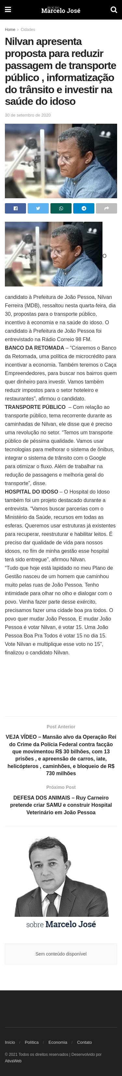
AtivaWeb (13, 1061)
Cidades (28, 29)
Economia (57, 1042)
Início (10, 1042)
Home (10, 29)
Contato (84, 1042)
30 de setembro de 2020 (28, 115)
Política (32, 1042)
